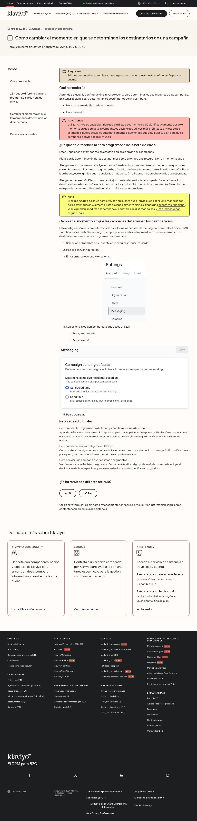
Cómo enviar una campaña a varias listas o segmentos (93, 460)
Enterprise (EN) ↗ (46, 3)
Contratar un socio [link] (86, 609)
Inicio (10, 3)
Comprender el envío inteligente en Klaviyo (86, 446)
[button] (124, 291)
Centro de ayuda (25, 3)
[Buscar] (166, 3)
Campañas (34, 28)
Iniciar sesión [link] (144, 609)
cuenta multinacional (172, 204)
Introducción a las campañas (59, 28)
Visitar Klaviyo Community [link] (28, 609)
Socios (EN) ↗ (66, 3)
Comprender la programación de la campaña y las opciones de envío (102, 428)
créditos (154, 128)
